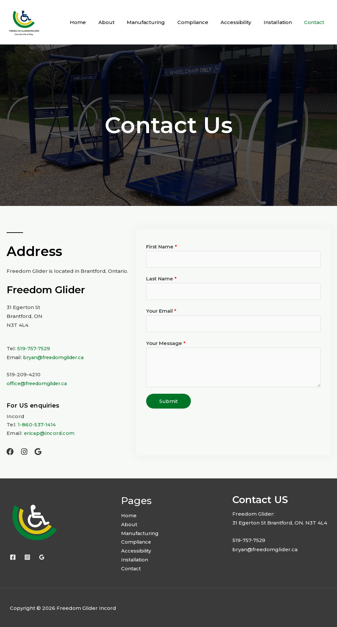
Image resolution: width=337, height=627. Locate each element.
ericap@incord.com (50, 432)
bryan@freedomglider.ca (55, 357)
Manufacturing (157, 22)
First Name (161, 246)
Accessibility (242, 22)
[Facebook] (13, 556)
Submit (168, 402)
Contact (315, 22)
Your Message (166, 344)
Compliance (201, 22)
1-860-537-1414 (36, 424)
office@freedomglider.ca (39, 383)
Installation (281, 22)
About (120, 22)
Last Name (161, 279)
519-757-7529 (33, 348)
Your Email (161, 311)
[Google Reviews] (42, 556)
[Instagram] (27, 556)
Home (94, 22)
